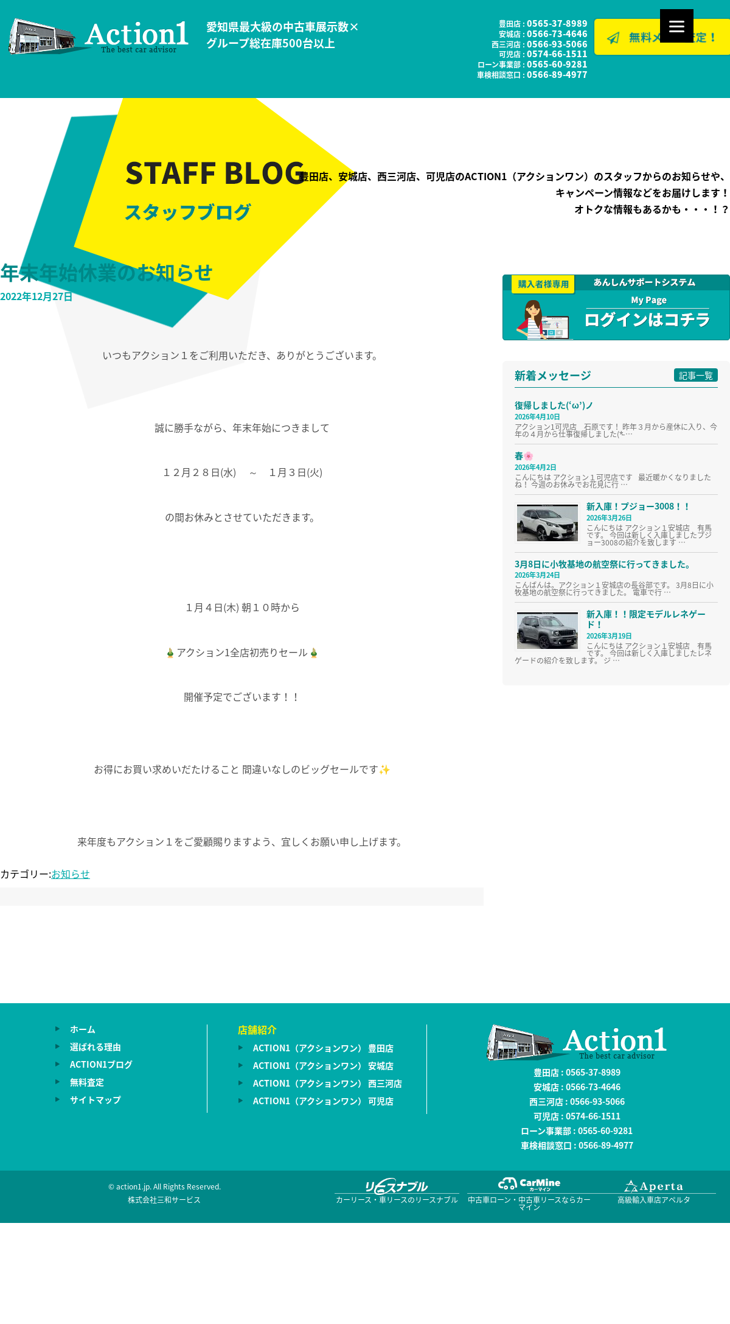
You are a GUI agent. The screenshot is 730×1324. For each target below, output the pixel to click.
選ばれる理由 (95, 1046)
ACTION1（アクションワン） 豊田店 (323, 1047)
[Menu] (676, 26)
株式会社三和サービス (164, 1199)
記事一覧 (696, 375)
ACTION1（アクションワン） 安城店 (323, 1065)
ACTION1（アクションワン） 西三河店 (327, 1083)
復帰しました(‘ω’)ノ (554, 405)
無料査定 (87, 1081)
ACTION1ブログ (101, 1064)
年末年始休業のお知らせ (107, 271)
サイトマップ (95, 1099)
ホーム (83, 1029)
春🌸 (524, 455)
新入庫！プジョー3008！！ (638, 506)
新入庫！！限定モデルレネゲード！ (646, 619)
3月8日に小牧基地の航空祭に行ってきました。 (604, 564)
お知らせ (70, 873)
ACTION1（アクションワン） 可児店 (323, 1100)
